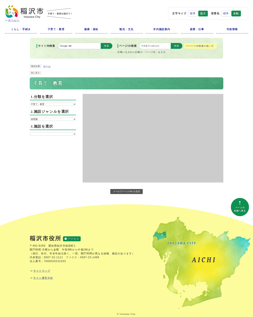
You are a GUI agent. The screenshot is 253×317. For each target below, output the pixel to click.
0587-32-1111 (53, 257)
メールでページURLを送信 (126, 191)
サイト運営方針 (43, 278)
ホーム (47, 66)
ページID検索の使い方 (201, 46)
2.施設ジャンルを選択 (50, 112)
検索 (106, 45)
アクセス (73, 238)
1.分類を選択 (42, 97)
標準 (193, 13)
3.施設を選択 (42, 126)
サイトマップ (41, 270)
